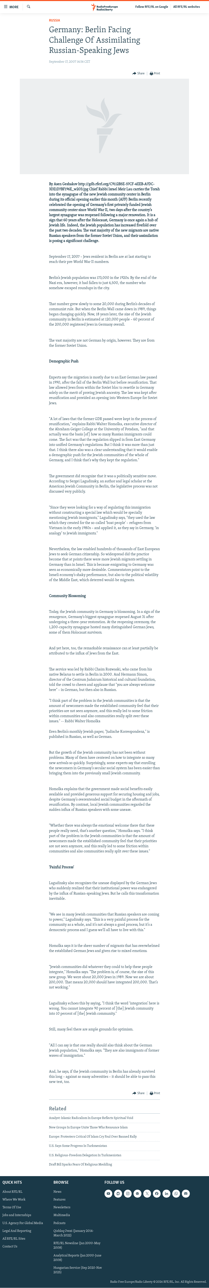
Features (59, 1200)
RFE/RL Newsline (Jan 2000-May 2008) (76, 1245)
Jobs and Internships (16, 1215)
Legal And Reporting (16, 1231)
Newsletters (61, 1207)
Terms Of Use (11, 1207)
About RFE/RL (12, 1192)
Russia (54, 21)
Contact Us (9, 1246)
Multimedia (61, 1215)
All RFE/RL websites (186, 7)
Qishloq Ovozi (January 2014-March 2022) (73, 1233)
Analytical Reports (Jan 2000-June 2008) (77, 1258)
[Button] (138, 73)
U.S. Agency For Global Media (22, 1223)
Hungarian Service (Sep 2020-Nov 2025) (77, 1270)
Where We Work (14, 1200)
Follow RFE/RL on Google (151, 7)
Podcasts (59, 1223)
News (57, 1192)
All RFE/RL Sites (13, 1238)
